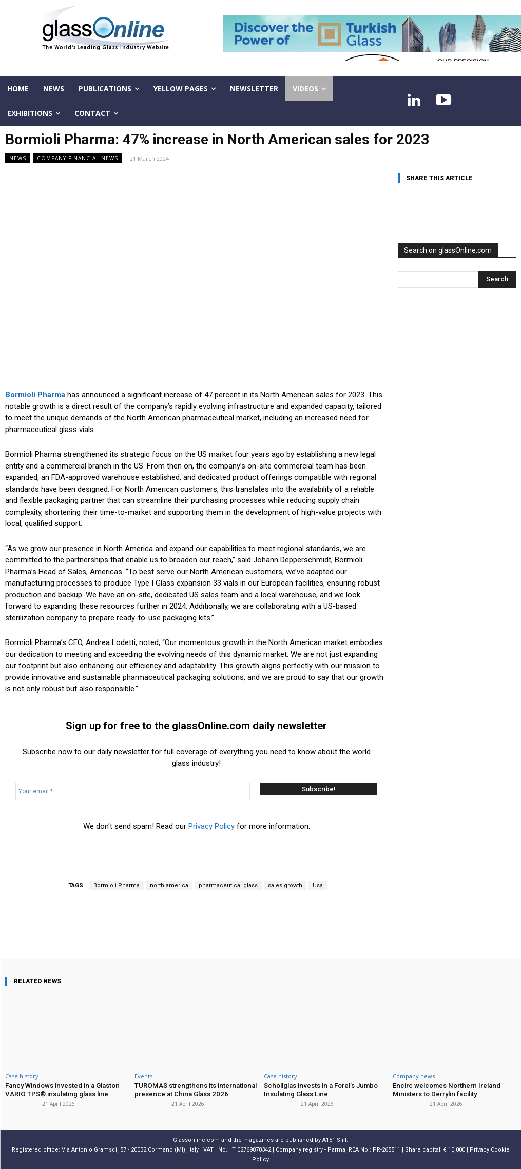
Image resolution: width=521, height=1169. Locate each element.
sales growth (285, 885)
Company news (414, 1076)
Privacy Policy (211, 826)
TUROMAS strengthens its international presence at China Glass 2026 (193, 1090)
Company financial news (77, 158)
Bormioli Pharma (116, 885)
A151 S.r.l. (335, 1139)
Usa (318, 885)
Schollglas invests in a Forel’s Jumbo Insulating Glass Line (319, 1090)
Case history (21, 1076)
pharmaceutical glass (228, 885)
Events (143, 1076)
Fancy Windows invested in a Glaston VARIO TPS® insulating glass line (61, 1090)
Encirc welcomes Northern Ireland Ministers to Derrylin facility (445, 1090)
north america (169, 885)
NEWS (17, 158)
